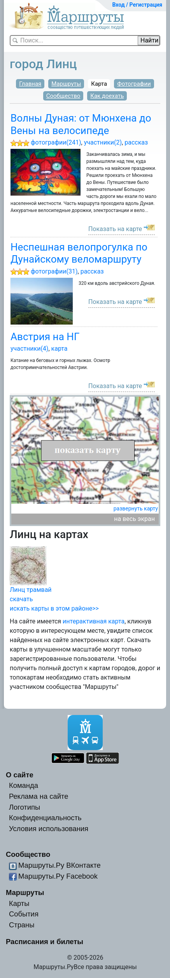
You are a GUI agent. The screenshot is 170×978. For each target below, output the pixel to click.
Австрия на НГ (45, 336)
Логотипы (24, 807)
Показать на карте (115, 229)
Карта (99, 83)
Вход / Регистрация (137, 5)
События (24, 914)
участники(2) (103, 142)
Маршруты (66, 83)
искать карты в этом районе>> (54, 608)
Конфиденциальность (45, 818)
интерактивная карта (93, 621)
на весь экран (134, 519)
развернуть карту (136, 508)
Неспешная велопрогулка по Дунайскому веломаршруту (79, 253)
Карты (19, 903)
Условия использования (48, 828)
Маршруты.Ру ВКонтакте (59, 865)
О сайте (19, 775)
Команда (23, 785)
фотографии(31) (54, 271)
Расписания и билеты (44, 941)
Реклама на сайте (38, 796)
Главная (30, 83)
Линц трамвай (31, 589)
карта (59, 348)
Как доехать (107, 95)
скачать (21, 599)
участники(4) (29, 348)
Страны (22, 925)
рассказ (136, 142)
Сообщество (63, 95)
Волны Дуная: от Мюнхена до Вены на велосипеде (81, 124)
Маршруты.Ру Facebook (58, 876)
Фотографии (134, 83)
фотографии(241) (56, 142)
